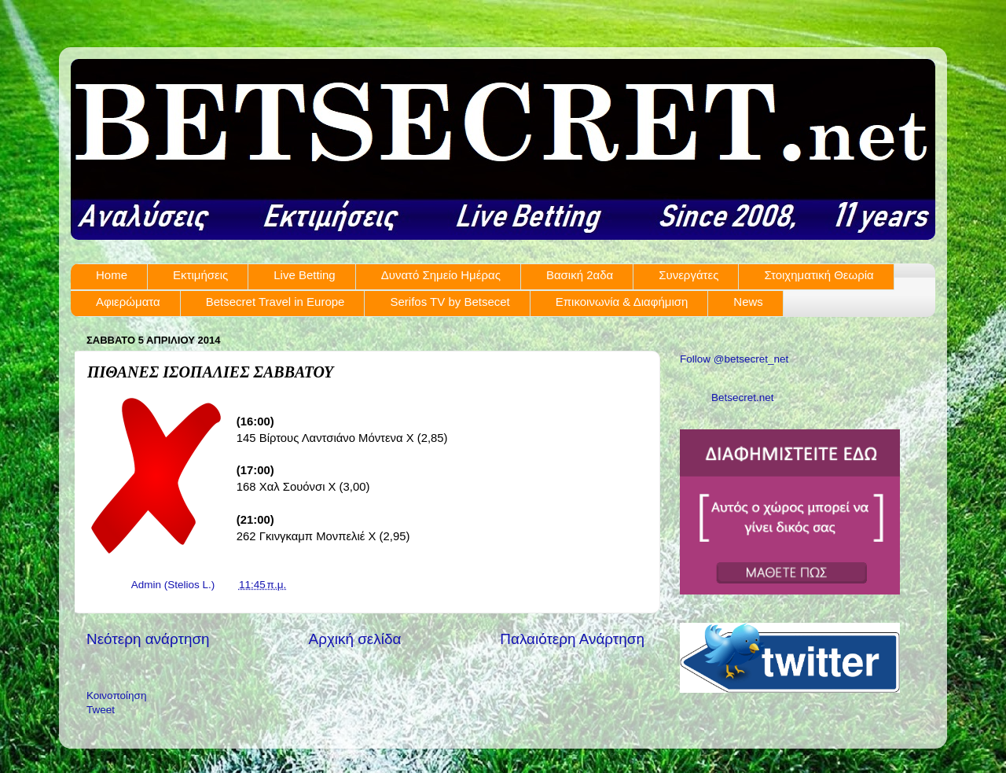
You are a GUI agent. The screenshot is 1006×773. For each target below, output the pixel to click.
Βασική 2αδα (579, 275)
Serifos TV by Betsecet (449, 301)
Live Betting (304, 275)
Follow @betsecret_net (734, 359)
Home (111, 275)
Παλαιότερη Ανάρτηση (572, 639)
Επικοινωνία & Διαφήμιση (622, 301)
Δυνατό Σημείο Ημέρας (441, 275)
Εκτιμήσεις (200, 275)
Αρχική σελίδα (355, 639)
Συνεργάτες (688, 275)
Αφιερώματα (128, 301)
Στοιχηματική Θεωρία (818, 275)
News (748, 301)
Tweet (100, 710)
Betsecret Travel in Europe (275, 301)
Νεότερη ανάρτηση (148, 639)
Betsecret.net (742, 397)
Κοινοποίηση (116, 695)
